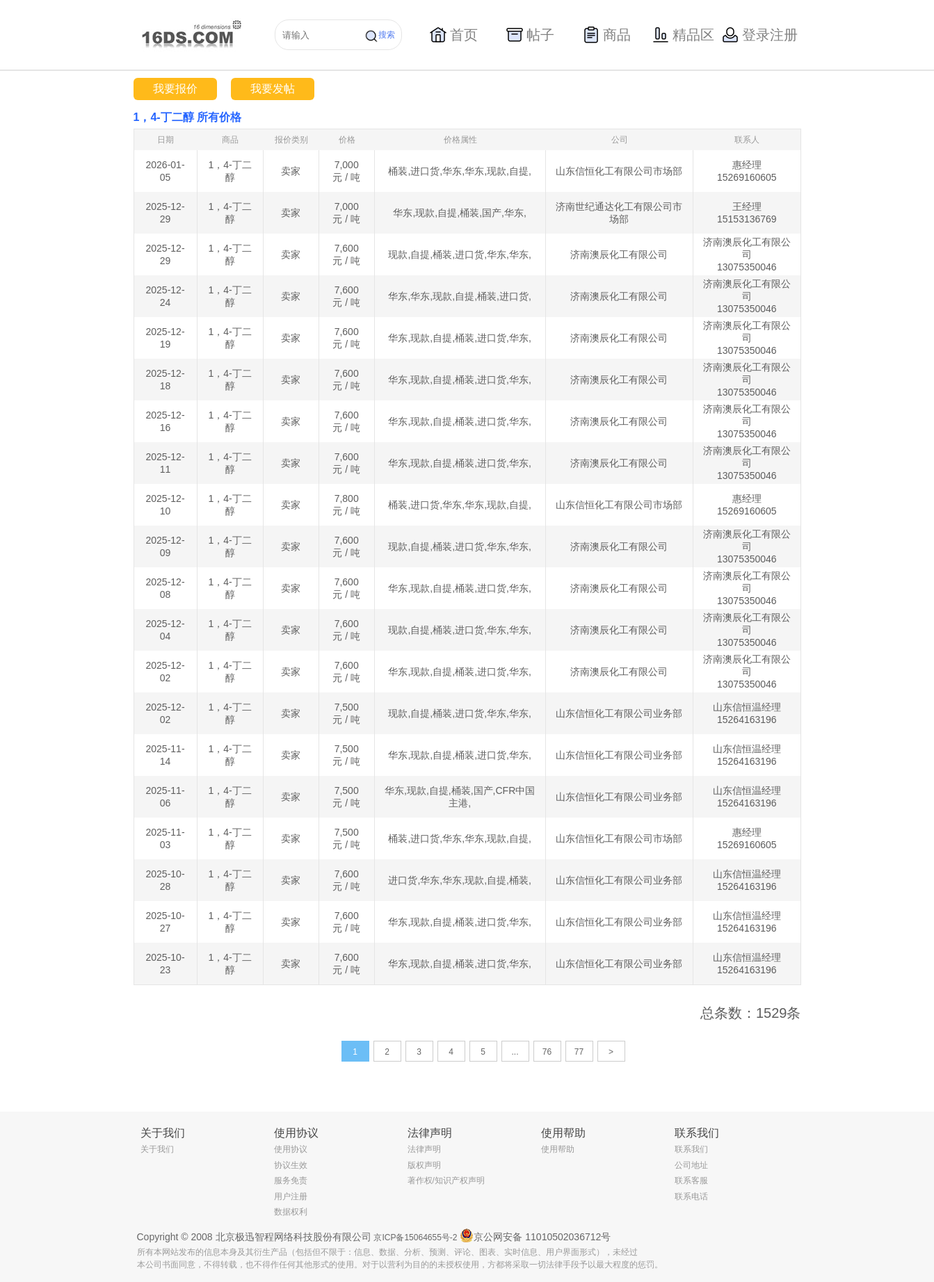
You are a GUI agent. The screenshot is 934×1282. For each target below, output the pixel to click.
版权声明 (424, 1165)
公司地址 (691, 1165)
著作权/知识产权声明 (446, 1180)
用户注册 (290, 1196)
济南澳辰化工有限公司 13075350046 (747, 254)
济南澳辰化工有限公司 (619, 254)
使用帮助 (557, 1149)
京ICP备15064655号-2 (415, 1237)
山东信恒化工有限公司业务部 (619, 713)
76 (546, 1052)
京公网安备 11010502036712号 (535, 1235)
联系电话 (691, 1196)
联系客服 (691, 1180)
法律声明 (424, 1149)
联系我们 (691, 1149)
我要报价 (175, 89)
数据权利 (290, 1212)
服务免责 (290, 1180)
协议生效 (290, 1165)
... (514, 1052)
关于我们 (157, 1149)
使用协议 (290, 1149)
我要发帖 (272, 89)
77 (578, 1052)
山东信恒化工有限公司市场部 (619, 171)
